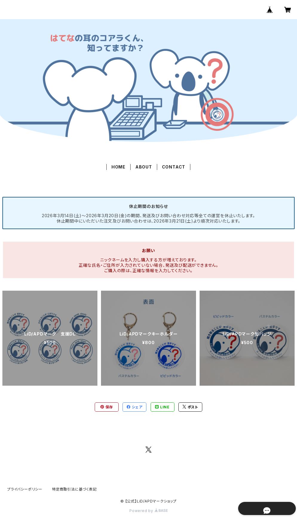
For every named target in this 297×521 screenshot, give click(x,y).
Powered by (148, 510)
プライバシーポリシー (24, 489)
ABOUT (143, 166)
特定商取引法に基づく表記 (74, 489)
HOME (118, 166)
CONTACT (174, 166)
